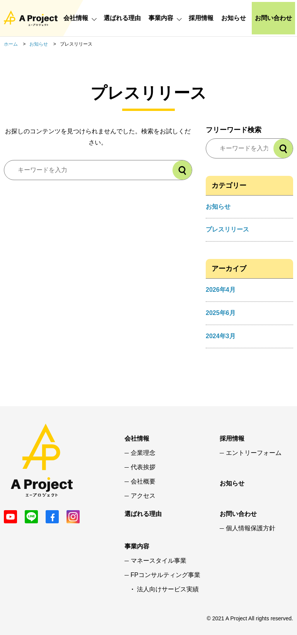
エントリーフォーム (254, 453)
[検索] (182, 170)
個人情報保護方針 (250, 528)
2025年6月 (221, 313)
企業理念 (143, 453)
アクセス (143, 496)
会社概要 (143, 481)
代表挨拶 (143, 467)
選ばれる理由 (122, 18)
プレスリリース (227, 229)
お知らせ (233, 18)
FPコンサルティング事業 (165, 575)
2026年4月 (221, 289)
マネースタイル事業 (158, 561)
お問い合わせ (273, 18)
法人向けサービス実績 (168, 589)
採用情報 (201, 18)
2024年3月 (221, 336)
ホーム (11, 44)
